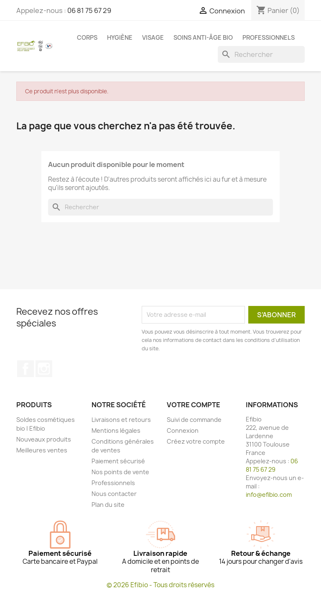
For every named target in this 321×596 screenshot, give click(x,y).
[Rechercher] (261, 54)
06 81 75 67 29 (89, 10)
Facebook (25, 368)
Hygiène (119, 37)
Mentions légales (116, 430)
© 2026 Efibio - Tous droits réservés (160, 585)
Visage (153, 37)
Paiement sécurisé (118, 461)
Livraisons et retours (121, 420)
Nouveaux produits (43, 439)
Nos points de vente (120, 472)
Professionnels (268, 37)
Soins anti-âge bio (203, 37)
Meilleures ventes (41, 450)
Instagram (44, 368)
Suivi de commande (194, 420)
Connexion (183, 430)
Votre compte (193, 404)
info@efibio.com (269, 494)
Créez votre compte (196, 441)
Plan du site (108, 505)
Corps (87, 37)
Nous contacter (114, 494)
